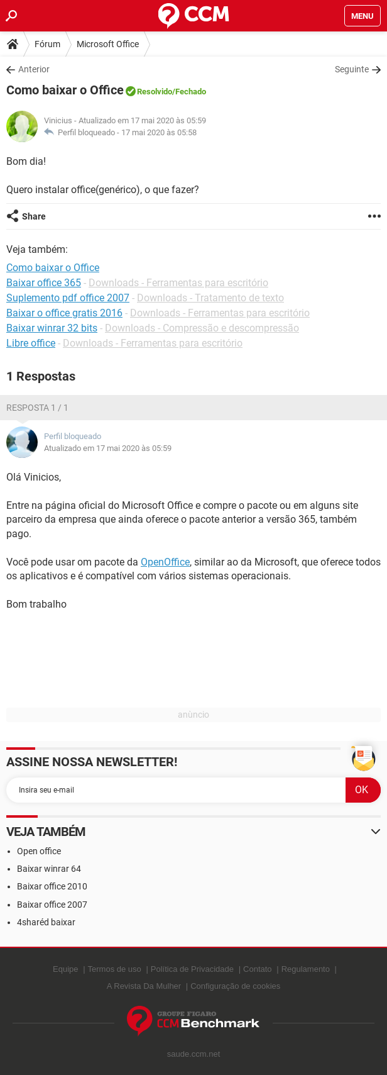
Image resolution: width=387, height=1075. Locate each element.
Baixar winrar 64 (49, 869)
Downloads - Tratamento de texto (210, 298)
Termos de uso (114, 969)
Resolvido (154, 91)
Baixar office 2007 (52, 905)
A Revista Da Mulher (144, 986)
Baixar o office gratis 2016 (64, 313)
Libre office (30, 343)
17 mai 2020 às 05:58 (159, 132)
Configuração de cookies (235, 986)
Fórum (47, 44)
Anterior (34, 69)
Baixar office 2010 (52, 886)
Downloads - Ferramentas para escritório (178, 283)
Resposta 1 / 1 (37, 408)
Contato (257, 969)
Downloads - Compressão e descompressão (202, 328)
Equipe (65, 969)
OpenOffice (165, 562)
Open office (39, 851)
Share (34, 216)
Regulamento (305, 969)
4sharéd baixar (46, 922)
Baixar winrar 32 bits (51, 328)
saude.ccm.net (194, 1054)
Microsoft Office (108, 44)
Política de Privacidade (192, 969)
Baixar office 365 (43, 283)
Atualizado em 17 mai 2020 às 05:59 (108, 448)
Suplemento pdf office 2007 (67, 298)
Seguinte (352, 69)
